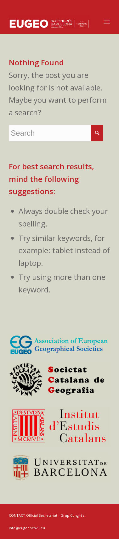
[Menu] (107, 21)
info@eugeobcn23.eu (27, 527)
